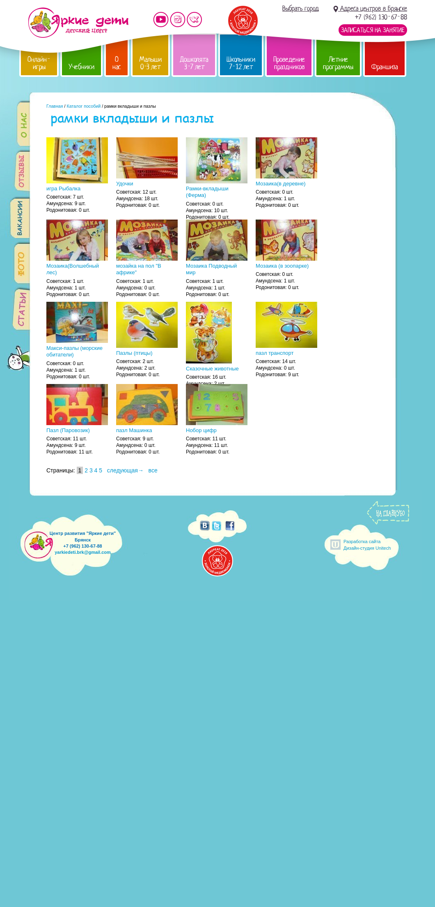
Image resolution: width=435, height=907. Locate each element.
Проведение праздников (289, 63)
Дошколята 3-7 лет (194, 63)
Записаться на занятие (373, 30)
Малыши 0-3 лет (150, 63)
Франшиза (384, 67)
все (153, 470)
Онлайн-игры (38, 63)
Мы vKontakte (194, 19)
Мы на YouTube (161, 19)
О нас (116, 63)
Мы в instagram (177, 19)
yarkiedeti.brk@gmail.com (83, 552)
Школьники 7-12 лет (241, 63)
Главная (54, 106)
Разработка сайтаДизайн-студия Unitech (367, 544)
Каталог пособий (83, 106)
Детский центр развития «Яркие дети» (78, 22)
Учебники (81, 67)
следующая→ (125, 470)
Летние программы (338, 63)
